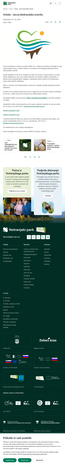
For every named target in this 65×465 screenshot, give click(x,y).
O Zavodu (6, 301)
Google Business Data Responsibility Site (34, 454)
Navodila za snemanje (10, 319)
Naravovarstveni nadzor (11, 313)
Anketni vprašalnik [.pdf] (11, 111)
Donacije (48, 196)
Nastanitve (27, 261)
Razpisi (5, 310)
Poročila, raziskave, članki (11, 304)
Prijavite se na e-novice (17, 191)
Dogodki (47, 249)
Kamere (46, 264)
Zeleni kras (27, 282)
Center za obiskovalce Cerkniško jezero (31, 250)
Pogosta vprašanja (9, 322)
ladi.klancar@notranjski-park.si (34, 106)
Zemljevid (27, 276)
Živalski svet (7, 255)
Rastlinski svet (8, 258)
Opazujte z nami (8, 307)
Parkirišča (47, 261)
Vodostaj (47, 258)
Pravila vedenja (29, 285)
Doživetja (27, 267)
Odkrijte (5, 245)
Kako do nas (28, 273)
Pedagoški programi (30, 254)
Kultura (5, 252)
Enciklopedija (7, 261)
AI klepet (26, 288)
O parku (5, 293)
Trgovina (26, 263)
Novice (11, 9)
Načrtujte (27, 245)
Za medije (6, 316)
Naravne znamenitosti (10, 249)
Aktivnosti (27, 270)
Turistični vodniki (29, 279)
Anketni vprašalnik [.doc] (11, 115)
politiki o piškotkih (23, 448)
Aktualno (5, 9)
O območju (6, 298)
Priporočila (47, 255)
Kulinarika (27, 257)
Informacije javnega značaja (9, 326)
